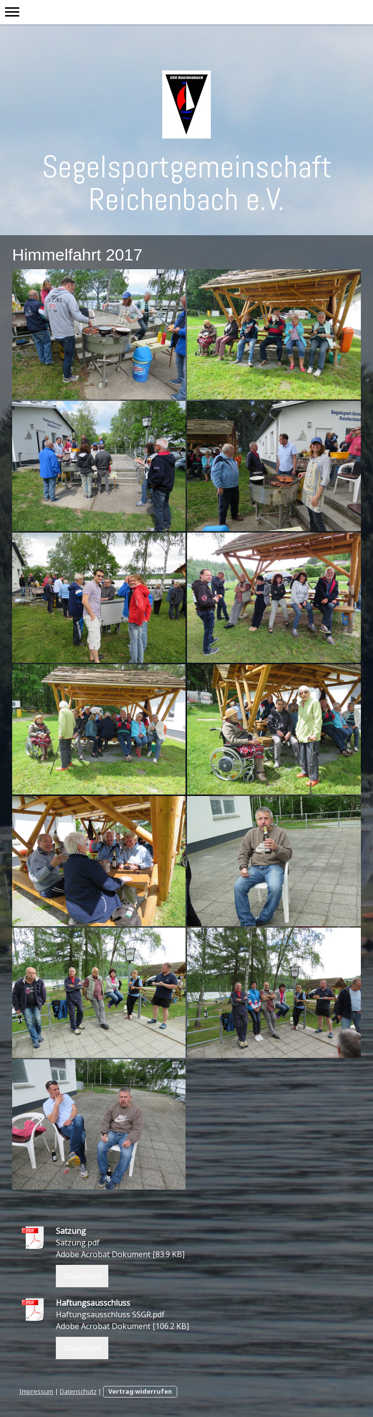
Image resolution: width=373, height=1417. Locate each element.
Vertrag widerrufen (140, 1391)
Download (82, 1276)
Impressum (36, 1391)
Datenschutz (78, 1391)
